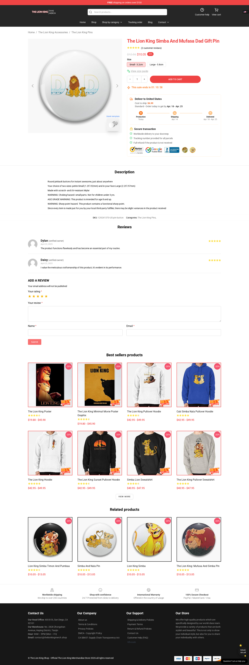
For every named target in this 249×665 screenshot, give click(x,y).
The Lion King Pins (82, 32)
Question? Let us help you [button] (234, 661)
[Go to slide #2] (83, 140)
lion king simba (136, 566)
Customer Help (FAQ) (137, 637)
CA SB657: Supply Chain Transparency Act (99, 637)
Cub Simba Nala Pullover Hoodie (195, 411)
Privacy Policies (85, 628)
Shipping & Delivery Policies (140, 620)
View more (124, 497)
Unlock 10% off (243, 651)
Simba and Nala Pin (88, 566)
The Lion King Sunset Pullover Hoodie (98, 479)
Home (31, 32)
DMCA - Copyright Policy (90, 633)
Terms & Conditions (87, 624)
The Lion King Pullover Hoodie (144, 411)
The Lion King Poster (39, 411)
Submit (34, 342)
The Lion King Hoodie (40, 479)
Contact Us (132, 633)
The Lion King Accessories (53, 32)
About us (82, 620)
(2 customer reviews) (151, 48)
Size (129, 59)
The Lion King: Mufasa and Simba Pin (198, 566)
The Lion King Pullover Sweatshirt (195, 479)
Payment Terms (135, 624)
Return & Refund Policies (139, 628)
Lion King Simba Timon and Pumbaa (49, 566)
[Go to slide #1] (66, 140)
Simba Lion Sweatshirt (139, 479)
